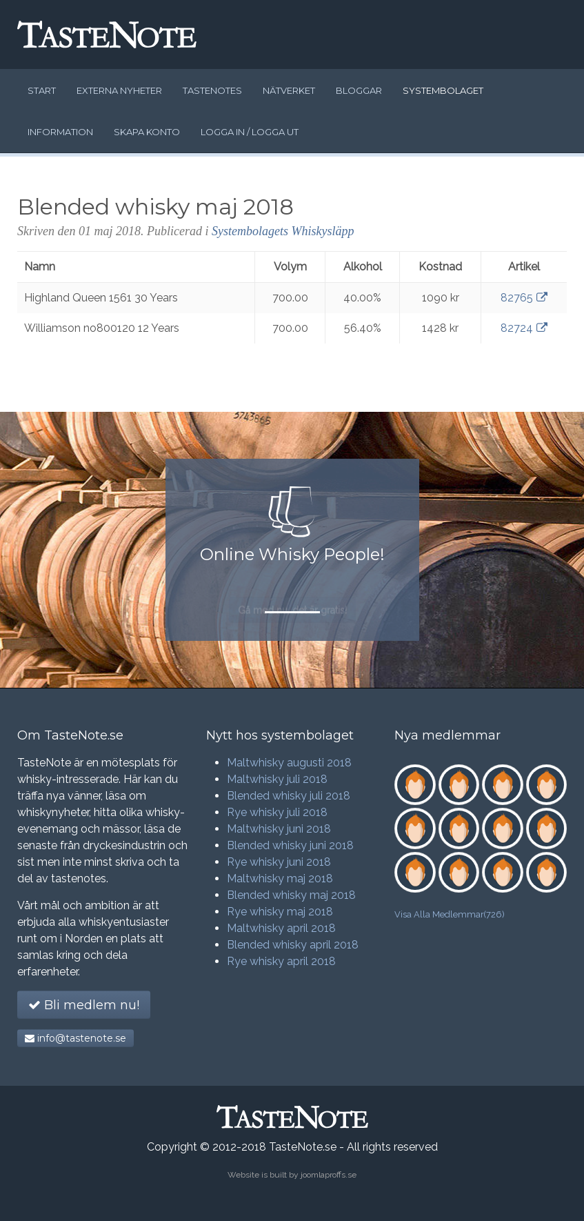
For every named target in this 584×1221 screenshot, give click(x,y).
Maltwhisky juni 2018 (279, 828)
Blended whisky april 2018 (293, 944)
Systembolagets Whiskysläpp (283, 231)
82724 (524, 328)
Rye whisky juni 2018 (279, 861)
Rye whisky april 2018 (281, 961)
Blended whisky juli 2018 (288, 795)
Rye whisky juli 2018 (277, 812)
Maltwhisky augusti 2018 (289, 762)
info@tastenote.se (75, 1038)
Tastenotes (212, 90)
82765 (524, 297)
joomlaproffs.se (328, 1175)
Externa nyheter (119, 90)
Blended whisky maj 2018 (291, 895)
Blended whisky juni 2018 (290, 845)
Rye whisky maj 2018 (280, 911)
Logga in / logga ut (250, 131)
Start (42, 90)
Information (60, 131)
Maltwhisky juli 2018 (277, 779)
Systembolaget (443, 90)
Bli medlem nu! (83, 1005)
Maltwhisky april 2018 (281, 928)
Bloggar (359, 90)
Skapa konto (147, 131)
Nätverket (289, 90)
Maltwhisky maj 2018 (280, 878)
